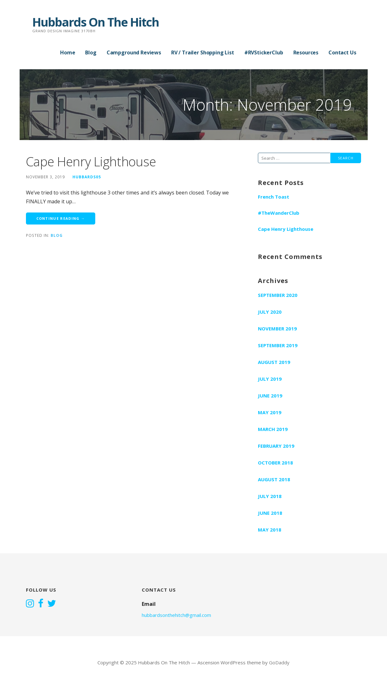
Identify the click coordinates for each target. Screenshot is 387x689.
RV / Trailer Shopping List (202, 52)
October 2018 (275, 462)
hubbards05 (86, 176)
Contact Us (342, 52)
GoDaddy (279, 662)
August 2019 (274, 362)
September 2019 (277, 345)
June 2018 (270, 513)
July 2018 (270, 496)
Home (67, 52)
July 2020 (270, 312)
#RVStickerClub (263, 52)
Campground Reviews (134, 52)
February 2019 (276, 446)
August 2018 (274, 479)
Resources (306, 52)
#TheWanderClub (278, 213)
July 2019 (270, 379)
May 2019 (269, 412)
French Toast (273, 197)
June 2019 (270, 395)
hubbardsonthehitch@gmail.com (176, 615)
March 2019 (273, 429)
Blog (90, 52)
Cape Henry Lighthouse (91, 161)
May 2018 (269, 529)
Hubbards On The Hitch (95, 22)
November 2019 (277, 328)
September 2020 (277, 295)
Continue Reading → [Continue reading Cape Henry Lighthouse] (60, 218)
